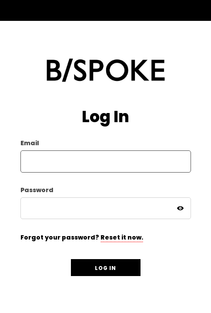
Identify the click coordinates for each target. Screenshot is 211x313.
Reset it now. (121, 237)
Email (29, 143)
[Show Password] (180, 208)
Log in (105, 268)
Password (37, 190)
